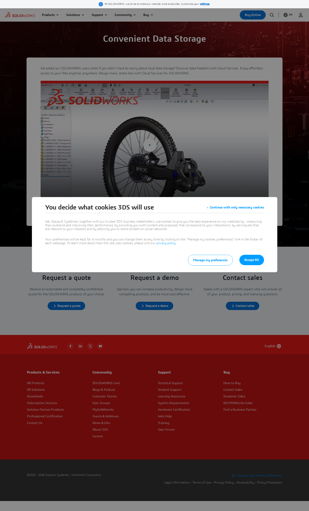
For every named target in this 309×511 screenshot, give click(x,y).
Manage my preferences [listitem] (210, 260)
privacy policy (166, 243)
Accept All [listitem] (251, 260)
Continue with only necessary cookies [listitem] (237, 207)
